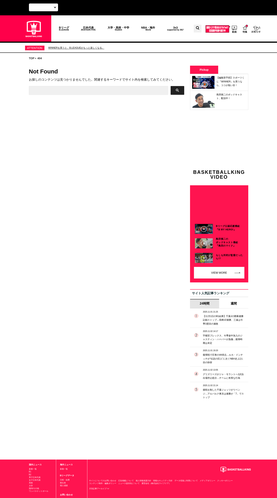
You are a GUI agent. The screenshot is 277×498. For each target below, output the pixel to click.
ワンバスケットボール (38, 491)
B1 (30, 472)
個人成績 (64, 485)
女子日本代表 (35, 480)
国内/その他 (34, 488)
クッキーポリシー (225, 481)
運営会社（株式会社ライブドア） (156, 483)
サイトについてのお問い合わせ (102, 481)
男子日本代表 (35, 477)
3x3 (175, 28)
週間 (234, 303)
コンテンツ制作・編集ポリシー (102, 483)
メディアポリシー (207, 481)
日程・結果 (65, 480)
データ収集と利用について (186, 481)
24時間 (204, 303)
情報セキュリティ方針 (163, 481)
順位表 (63, 483)
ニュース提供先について (129, 483)
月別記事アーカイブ (99, 488)
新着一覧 (33, 469)
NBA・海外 (148, 28)
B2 (30, 475)
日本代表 (88, 28)
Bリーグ (64, 28)
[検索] (98, 90)
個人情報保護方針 (143, 481)
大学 (31, 486)
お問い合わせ (66, 495)
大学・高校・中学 (118, 28)
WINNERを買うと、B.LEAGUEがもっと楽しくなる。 (76, 47)
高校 (31, 483)
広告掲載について (126, 481)
